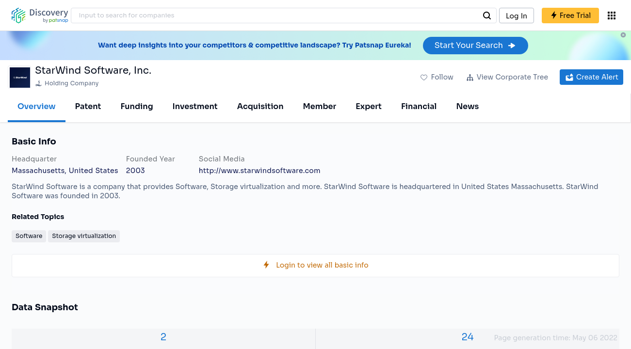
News (467, 106)
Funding (136, 106)
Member (320, 106)
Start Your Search (476, 45)
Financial (419, 106)
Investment (195, 106)
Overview (36, 106)
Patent (88, 106)
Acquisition (260, 106)
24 (467, 337)
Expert (369, 106)
